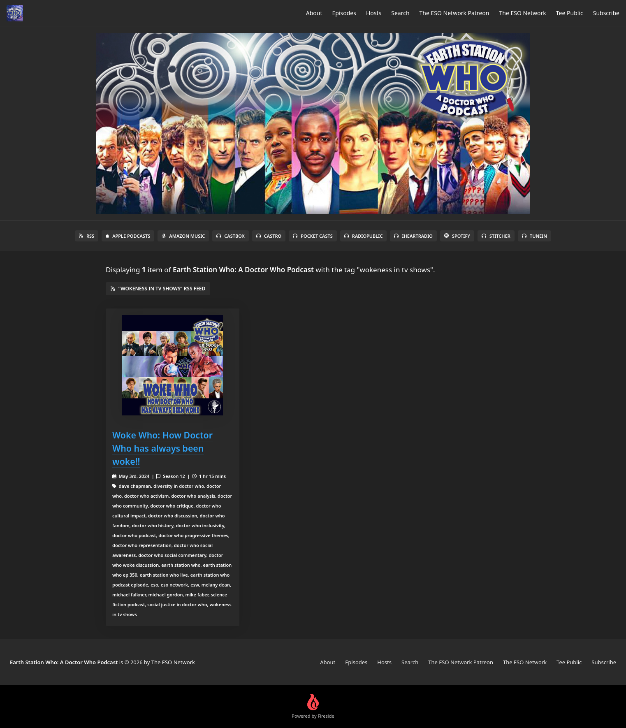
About (314, 13)
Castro (268, 236)
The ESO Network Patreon (454, 13)
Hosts (373, 13)
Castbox (230, 236)
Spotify (457, 236)
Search (400, 13)
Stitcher (496, 236)
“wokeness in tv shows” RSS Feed (158, 288)
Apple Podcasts (128, 236)
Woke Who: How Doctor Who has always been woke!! (162, 448)
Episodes (344, 13)
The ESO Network (522, 13)
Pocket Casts (313, 236)
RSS (86, 236)
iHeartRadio (413, 236)
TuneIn (534, 236)
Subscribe (606, 13)
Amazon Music (183, 236)
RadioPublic (363, 236)
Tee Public (569, 13)
